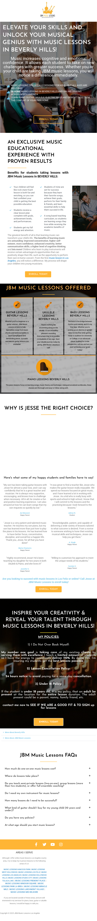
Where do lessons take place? (22, 776)
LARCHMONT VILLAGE (26, 889)
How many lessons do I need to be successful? (31, 800)
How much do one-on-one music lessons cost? (30, 769)
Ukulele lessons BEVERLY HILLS (48, 316)
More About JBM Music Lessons (18, 738)
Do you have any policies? (19, 818)
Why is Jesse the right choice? (48, 408)
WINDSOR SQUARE (20, 883)
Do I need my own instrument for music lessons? (32, 793)
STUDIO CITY (20, 878)
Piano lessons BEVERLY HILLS (48, 379)
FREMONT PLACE (30, 881)
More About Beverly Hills (15, 732)
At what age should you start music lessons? (30, 825)
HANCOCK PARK (17, 869)
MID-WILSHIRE (24, 892)
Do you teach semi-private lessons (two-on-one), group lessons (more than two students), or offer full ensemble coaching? (44, 784)
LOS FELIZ (29, 872)
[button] (48, 732)
